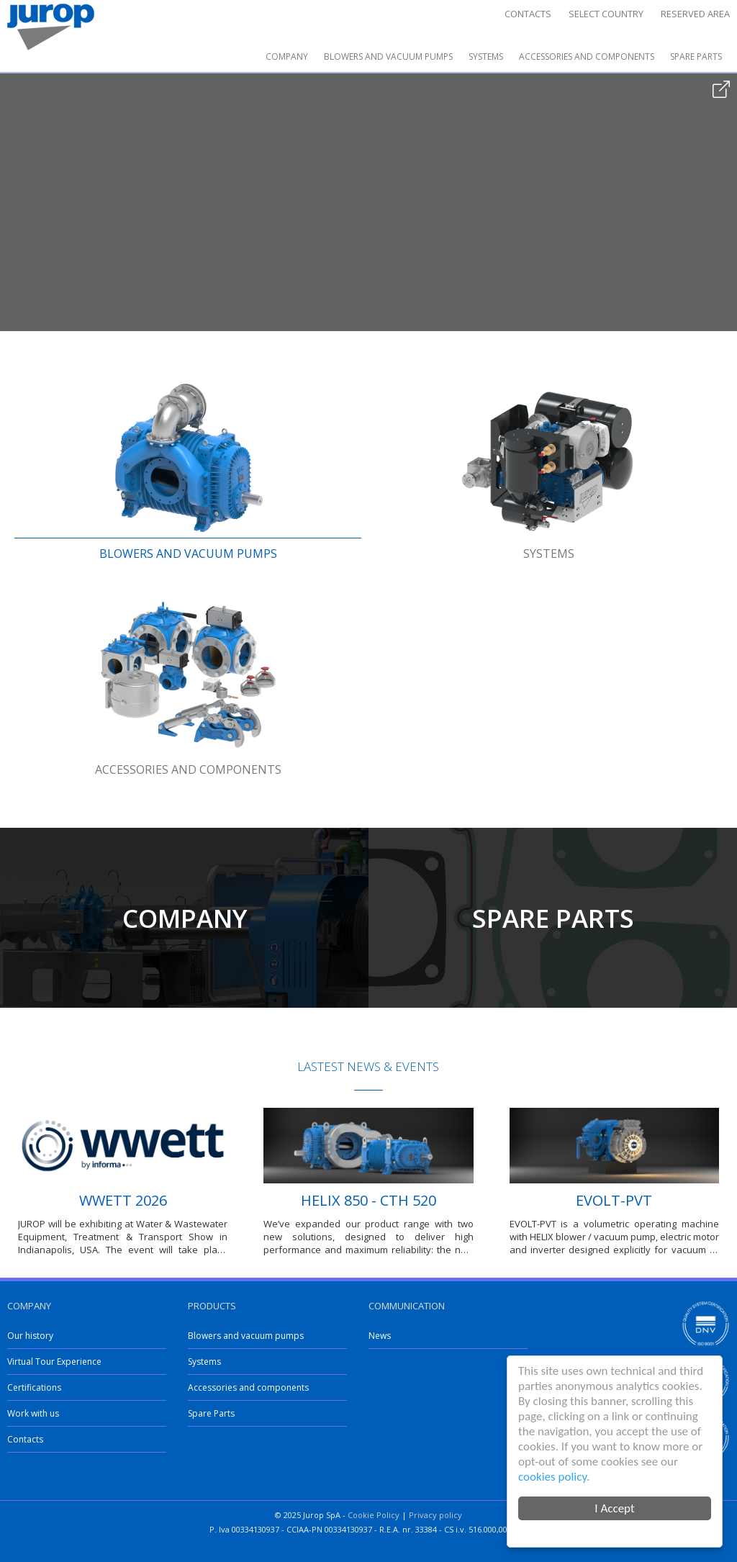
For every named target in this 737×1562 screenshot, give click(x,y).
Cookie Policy (373, 1514)
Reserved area (695, 13)
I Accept (614, 1508)
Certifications (34, 1387)
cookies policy (552, 1476)
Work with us (33, 1413)
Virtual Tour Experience (54, 1361)
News (379, 1335)
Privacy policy (435, 1514)
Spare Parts (696, 56)
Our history (30, 1335)
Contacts (528, 13)
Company (287, 56)
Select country (606, 13)
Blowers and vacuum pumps (388, 56)
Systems (486, 56)
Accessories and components (586, 56)
